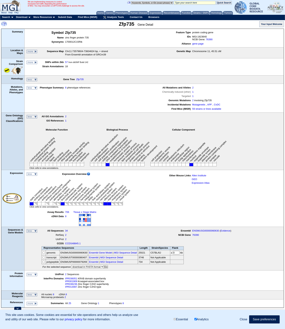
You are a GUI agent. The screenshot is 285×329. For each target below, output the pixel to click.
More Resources (42, 17)
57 (66, 62)
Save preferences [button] (264, 319)
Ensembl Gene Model (100, 252)
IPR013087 (71, 286)
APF (209, 104)
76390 (209, 39)
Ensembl (93, 257)
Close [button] (243, 319)
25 (69, 303)
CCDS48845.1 (73, 243)
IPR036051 (71, 278)
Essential (181, 319)
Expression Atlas (201, 182)
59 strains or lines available (206, 108)
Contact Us (136, 17)
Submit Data (65, 17)
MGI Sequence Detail (125, 252)
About (4, 12)
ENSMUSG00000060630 (205, 230)
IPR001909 (71, 281)
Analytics (201, 319)
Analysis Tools (113, 17)
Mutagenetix (198, 104)
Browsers (153, 17)
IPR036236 (71, 284)
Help (10, 12)
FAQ (16, 12)
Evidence (225, 230)
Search (6, 17)
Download (21, 17)
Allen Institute (199, 175)
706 (67, 212)
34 (66, 230)
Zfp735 (80, 79)
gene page (197, 43)
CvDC (217, 104)
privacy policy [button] (73, 319)
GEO (194, 179)
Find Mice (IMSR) (87, 17)
